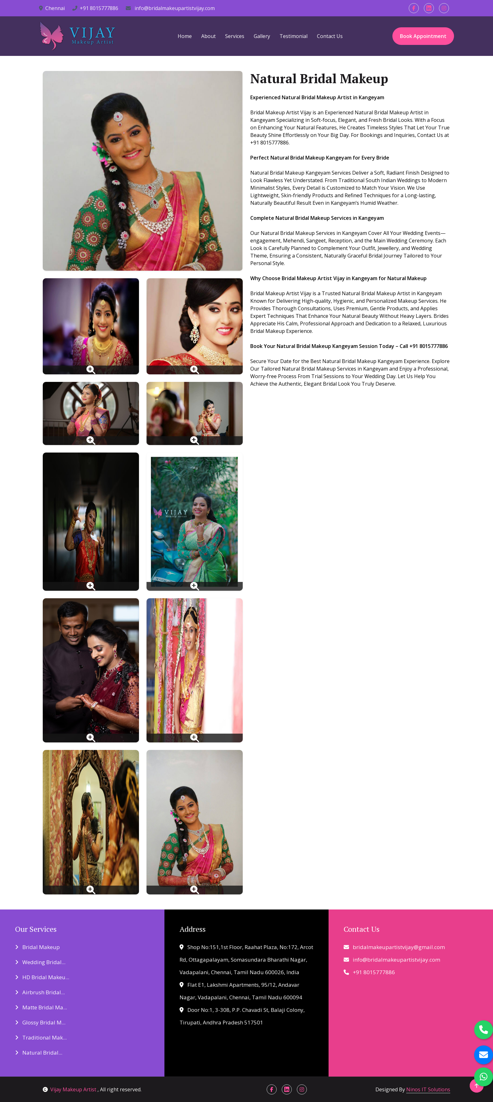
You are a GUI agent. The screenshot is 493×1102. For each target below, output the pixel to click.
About (208, 36)
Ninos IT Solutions (428, 1089)
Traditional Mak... (41, 1037)
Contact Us (330, 36)
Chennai (52, 8)
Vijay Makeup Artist (70, 1089)
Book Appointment (423, 36)
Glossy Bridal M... (40, 1022)
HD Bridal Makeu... (42, 977)
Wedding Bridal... (40, 962)
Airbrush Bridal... (40, 992)
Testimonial (293, 36)
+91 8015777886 (95, 8)
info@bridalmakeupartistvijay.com (170, 8)
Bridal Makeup (37, 947)
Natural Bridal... (38, 1052)
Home (185, 36)
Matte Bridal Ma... (41, 1007)
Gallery (262, 36)
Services (234, 36)
